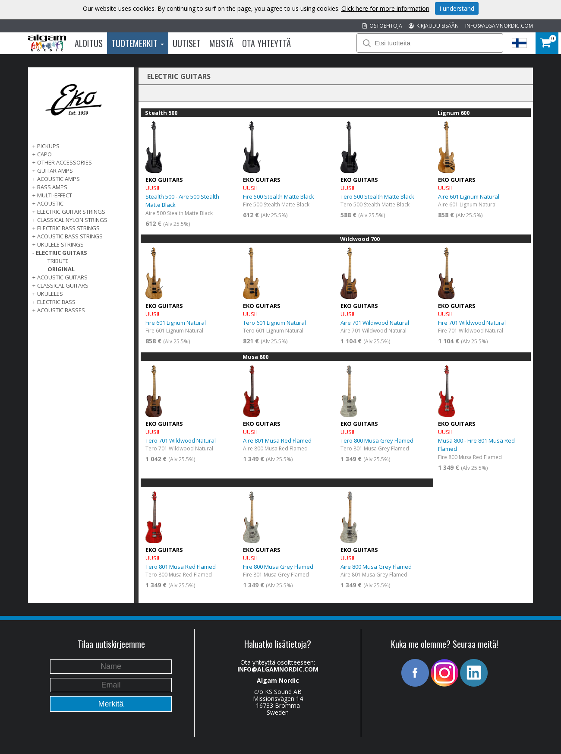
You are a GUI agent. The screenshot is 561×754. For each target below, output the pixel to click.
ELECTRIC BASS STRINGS (68, 228)
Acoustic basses (61, 310)
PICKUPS (48, 146)
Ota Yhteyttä (266, 43)
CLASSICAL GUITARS (62, 285)
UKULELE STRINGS (60, 244)
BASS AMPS (52, 187)
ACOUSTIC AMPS (58, 179)
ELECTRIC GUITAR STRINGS (71, 211)
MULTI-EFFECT (54, 195)
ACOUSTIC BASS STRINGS (70, 236)
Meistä (221, 43)
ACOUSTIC (50, 203)
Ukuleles (50, 294)
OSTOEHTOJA (382, 25)
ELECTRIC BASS (56, 302)
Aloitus (89, 43)
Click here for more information (385, 8)
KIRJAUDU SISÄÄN (434, 25)
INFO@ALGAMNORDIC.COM (499, 25)
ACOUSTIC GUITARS (62, 277)
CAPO (44, 154)
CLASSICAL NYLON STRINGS (72, 220)
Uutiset (187, 43)
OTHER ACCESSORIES (64, 162)
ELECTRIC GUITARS (61, 253)
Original (61, 269)
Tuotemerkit (137, 43)
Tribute (58, 261)
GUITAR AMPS (55, 170)
